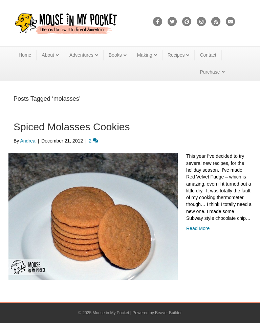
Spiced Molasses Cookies (72, 126)
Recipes (176, 55)
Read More (198, 228)
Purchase (210, 72)
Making (144, 55)
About (48, 55)
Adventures (81, 55)
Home (25, 55)
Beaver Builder (168, 312)
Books (115, 55)
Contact (208, 55)
